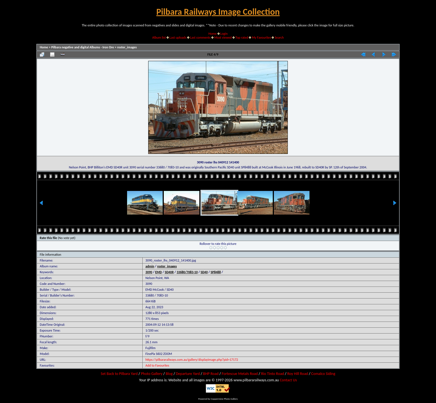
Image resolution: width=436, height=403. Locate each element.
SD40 (204, 272)
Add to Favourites (157, 365)
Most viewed (223, 37)
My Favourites (261, 37)
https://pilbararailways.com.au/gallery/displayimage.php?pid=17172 (191, 360)
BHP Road (211, 373)
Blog (169, 373)
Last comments (200, 37)
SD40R (169, 272)
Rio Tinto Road (272, 373)
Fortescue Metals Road (240, 373)
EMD (158, 272)
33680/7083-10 (187, 272)
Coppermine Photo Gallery (224, 398)
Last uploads (178, 37)
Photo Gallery (151, 373)
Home (213, 34)
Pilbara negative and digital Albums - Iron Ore (82, 47)
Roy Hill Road (297, 373)
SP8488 (216, 272)
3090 (148, 272)
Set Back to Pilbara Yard (119, 373)
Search (279, 37)
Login (223, 34)
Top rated (242, 37)
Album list (159, 37)
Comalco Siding (323, 373)
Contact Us (288, 380)
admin (149, 266)
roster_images (127, 47)
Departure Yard (188, 373)
